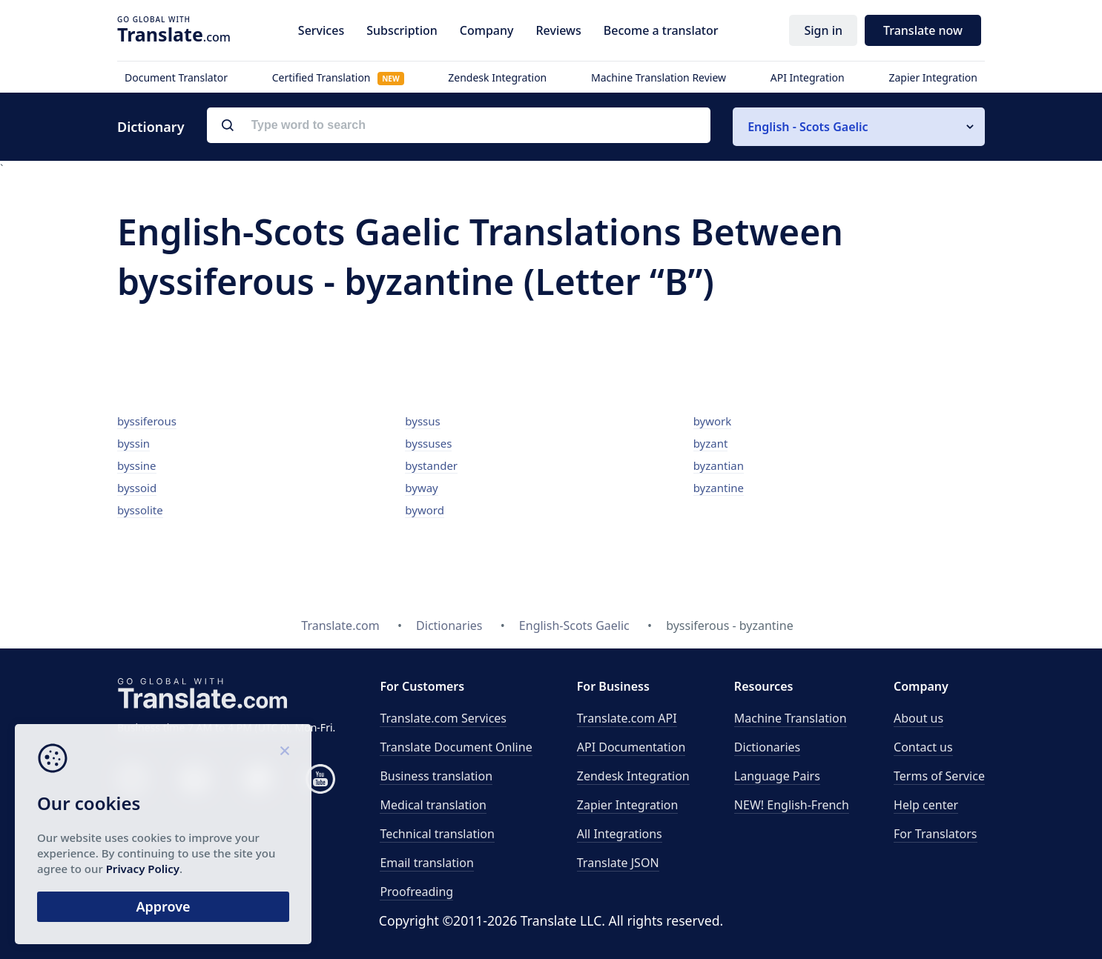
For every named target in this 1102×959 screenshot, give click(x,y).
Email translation (426, 863)
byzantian (718, 465)
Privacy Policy (142, 868)
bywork (712, 421)
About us (918, 718)
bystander (431, 465)
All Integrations (619, 834)
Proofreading (416, 891)
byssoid (136, 487)
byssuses (428, 443)
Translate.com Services (443, 718)
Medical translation (433, 805)
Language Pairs (777, 776)
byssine (136, 465)
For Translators (935, 834)
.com (174, 34)
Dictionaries (767, 747)
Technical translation (437, 834)
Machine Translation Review (658, 77)
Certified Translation (338, 77)
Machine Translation (790, 718)
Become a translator (661, 30)
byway (421, 487)
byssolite (140, 509)
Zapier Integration (932, 77)
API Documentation (631, 747)
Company (487, 30)
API (627, 718)
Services (321, 30)
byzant (710, 443)
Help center (926, 805)
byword (424, 509)
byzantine (718, 487)
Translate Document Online (456, 747)
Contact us (923, 747)
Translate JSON (618, 863)
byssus (422, 421)
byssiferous (146, 421)
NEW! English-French (791, 805)
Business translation (436, 776)
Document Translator (176, 77)
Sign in (823, 30)
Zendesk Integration (497, 77)
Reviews (558, 30)
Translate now (923, 30)
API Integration (808, 77)
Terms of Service (939, 776)
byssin (133, 443)
